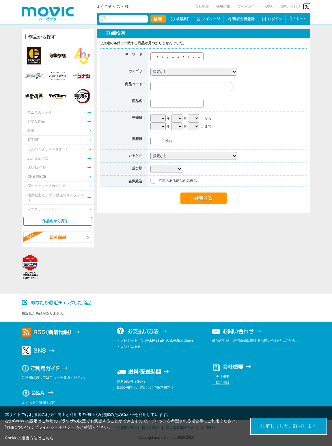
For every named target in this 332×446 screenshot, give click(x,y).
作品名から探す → (57, 221)
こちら (48, 438)
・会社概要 (221, 377)
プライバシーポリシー (54, 427)
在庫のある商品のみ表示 (178, 181)
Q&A (269, 6)
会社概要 (202, 6)
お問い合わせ (290, 6)
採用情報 (223, 6)
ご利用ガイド (247, 6)
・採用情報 (221, 383)
